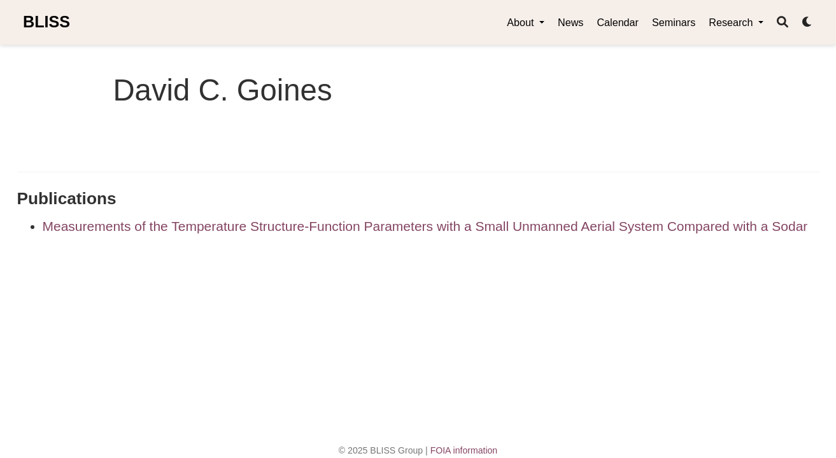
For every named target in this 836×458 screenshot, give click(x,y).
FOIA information (464, 450)
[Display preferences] (807, 22)
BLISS (46, 22)
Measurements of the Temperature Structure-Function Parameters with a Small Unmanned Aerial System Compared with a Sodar (425, 226)
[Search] (782, 22)
